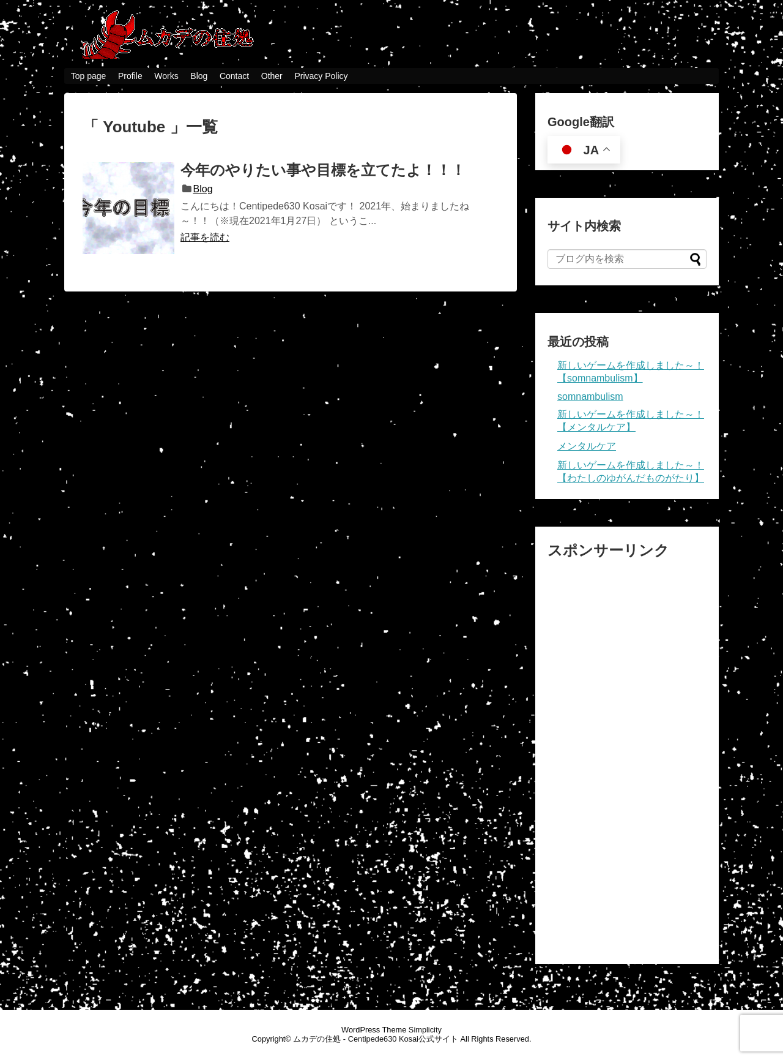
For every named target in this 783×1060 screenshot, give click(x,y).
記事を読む (204, 237)
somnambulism (590, 396)
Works (166, 76)
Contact (234, 76)
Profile (130, 76)
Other (272, 76)
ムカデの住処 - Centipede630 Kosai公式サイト (375, 1038)
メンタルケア (586, 446)
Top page (88, 76)
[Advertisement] (627, 755)
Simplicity (425, 1029)
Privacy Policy (320, 76)
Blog (198, 76)
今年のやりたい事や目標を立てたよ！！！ (323, 170)
